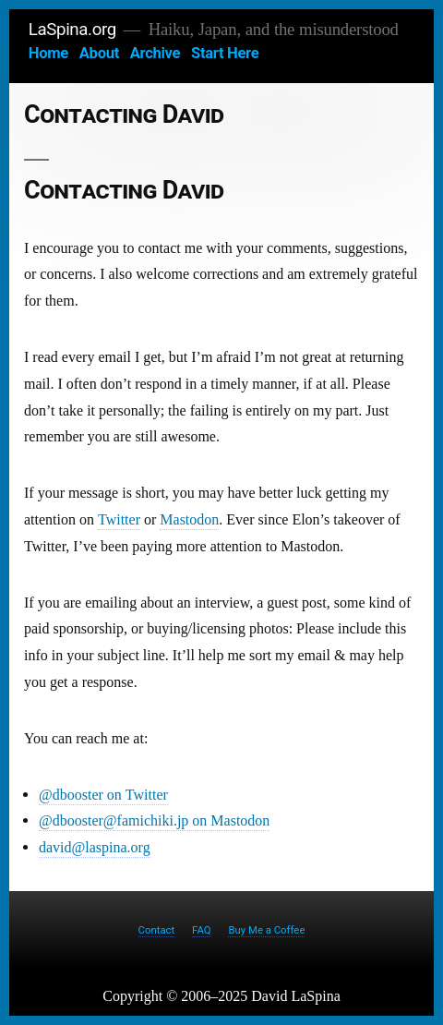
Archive (155, 53)
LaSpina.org (72, 29)
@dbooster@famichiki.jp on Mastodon (154, 821)
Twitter (119, 520)
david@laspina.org (94, 847)
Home (48, 53)
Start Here (224, 53)
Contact (156, 929)
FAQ (201, 929)
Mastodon (189, 520)
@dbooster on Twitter (103, 795)
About (99, 53)
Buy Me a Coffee (266, 929)
